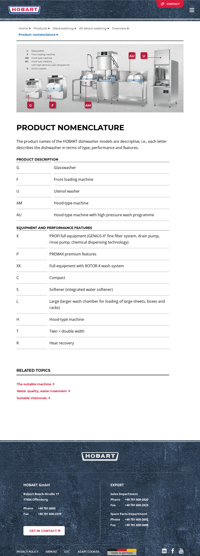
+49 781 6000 (46, 508)
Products (40, 28)
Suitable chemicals (32, 398)
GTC (67, 552)
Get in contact (43, 531)
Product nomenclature (37, 34)
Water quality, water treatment (42, 391)
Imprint (51, 552)
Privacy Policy (27, 552)
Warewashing (63, 28)
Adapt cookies (89, 552)
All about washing (92, 28)
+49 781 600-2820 (136, 499)
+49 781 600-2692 (136, 519)
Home (23, 28)
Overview (119, 28)
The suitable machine (34, 384)
